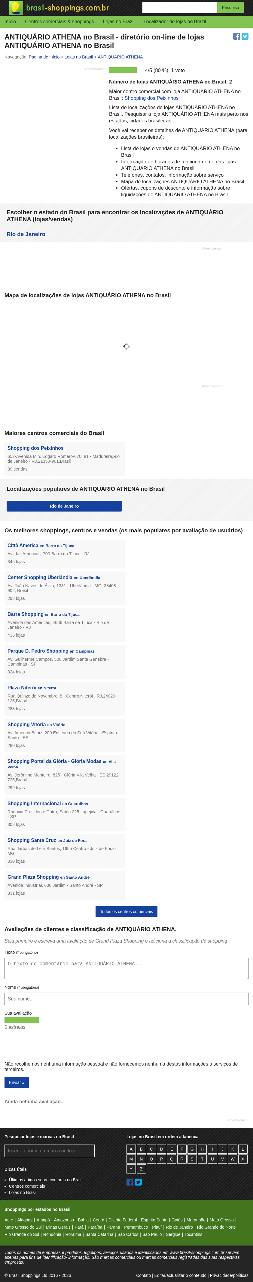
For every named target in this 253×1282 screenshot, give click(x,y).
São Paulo (152, 1234)
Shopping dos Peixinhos (151, 98)
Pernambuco (136, 1227)
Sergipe (173, 1234)
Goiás (177, 1219)
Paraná (113, 1227)
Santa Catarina (99, 1234)
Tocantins (193, 1234)
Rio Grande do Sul (22, 1234)
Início (10, 21)
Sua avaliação (18, 1013)
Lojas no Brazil (119, 21)
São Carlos (127, 1234)
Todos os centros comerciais (126, 911)
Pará (79, 1227)
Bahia (83, 1219)
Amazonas (64, 1219)
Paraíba (95, 1227)
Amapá (43, 1219)
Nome (22, 987)
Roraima (73, 1234)
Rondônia (52, 1234)
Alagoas (24, 1219)
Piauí (157, 1227)
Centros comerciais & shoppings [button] (59, 21)
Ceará (98, 1219)
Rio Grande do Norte (216, 1227)
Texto (21, 952)
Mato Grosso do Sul (23, 1227)
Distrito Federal (122, 1219)
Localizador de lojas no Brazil (175, 21)
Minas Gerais (58, 1227)
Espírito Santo (154, 1219)
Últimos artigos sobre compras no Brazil (46, 1179)
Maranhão (196, 1219)
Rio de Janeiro (26, 234)
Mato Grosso (222, 1219)
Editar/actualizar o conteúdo (180, 1275)
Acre (9, 1219)
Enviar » (16, 1082)
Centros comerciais (27, 1186)
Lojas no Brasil (23, 1192)
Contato (143, 1275)
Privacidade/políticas (229, 1275)
